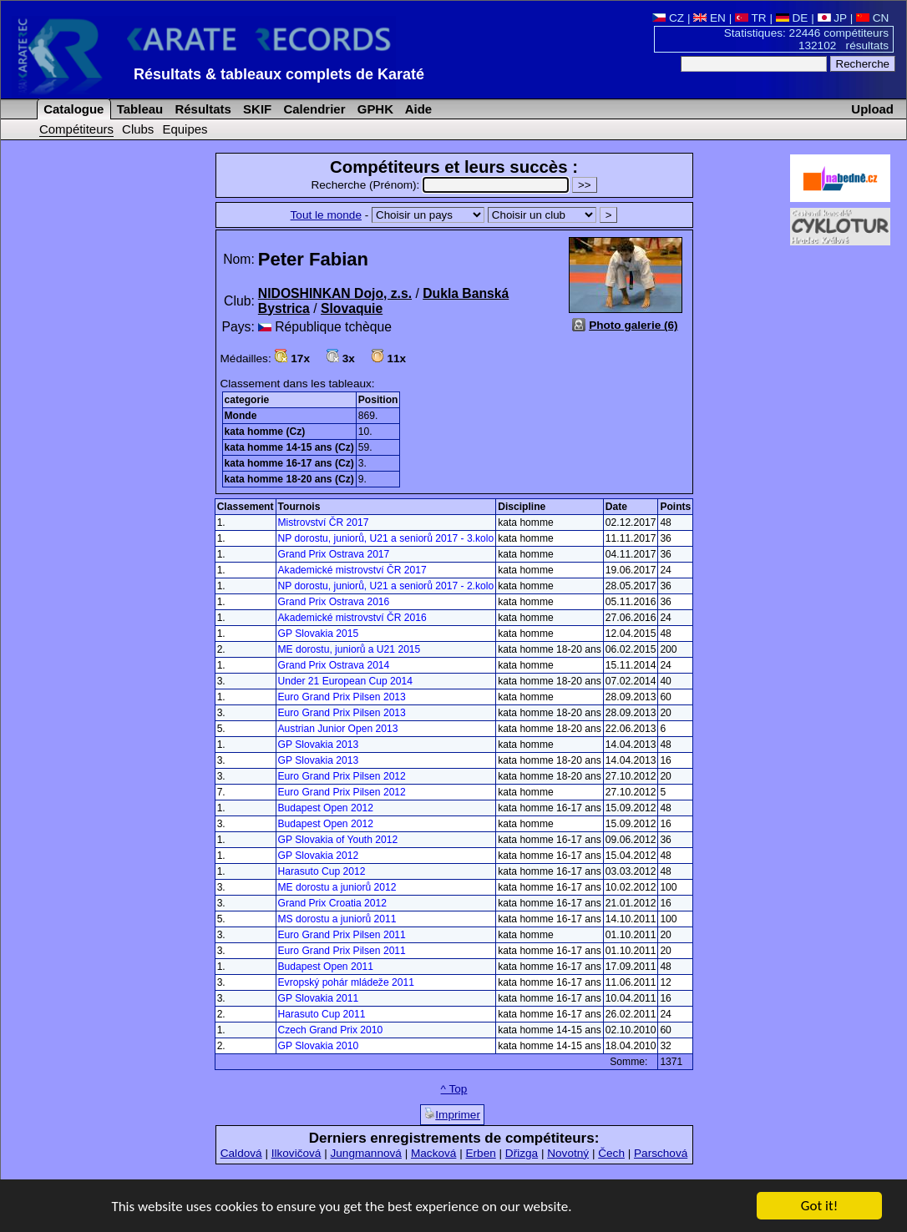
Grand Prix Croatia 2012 (332, 903)
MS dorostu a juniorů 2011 (337, 919)
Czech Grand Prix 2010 (330, 1030)
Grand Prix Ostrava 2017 (334, 554)
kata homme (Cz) (265, 431)
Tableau (139, 109)
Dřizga (521, 1153)
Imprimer (452, 1114)
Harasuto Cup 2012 (322, 871)
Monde (241, 416)
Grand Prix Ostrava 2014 (334, 665)
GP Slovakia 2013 (318, 744)
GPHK (373, 109)
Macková (433, 1153)
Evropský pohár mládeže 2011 (346, 982)
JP (832, 18)
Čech (611, 1153)
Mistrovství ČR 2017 (323, 522)
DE (792, 18)
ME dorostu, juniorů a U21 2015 (349, 649)
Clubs (138, 129)
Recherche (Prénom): (441, 185)
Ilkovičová (296, 1153)
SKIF (255, 109)
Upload (872, 109)
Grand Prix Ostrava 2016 (334, 602)
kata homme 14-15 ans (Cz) (289, 447)
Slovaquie (352, 308)
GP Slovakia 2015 (318, 633)
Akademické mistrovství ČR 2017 (352, 570)
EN (709, 18)
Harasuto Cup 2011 (322, 1014)
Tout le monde (326, 215)
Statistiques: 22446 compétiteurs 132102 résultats (806, 39)
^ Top (454, 1089)
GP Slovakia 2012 (318, 855)
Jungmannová (365, 1153)
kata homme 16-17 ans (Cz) (289, 463)
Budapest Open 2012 (325, 808)
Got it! (819, 1207)
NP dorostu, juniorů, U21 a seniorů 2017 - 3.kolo (386, 538)
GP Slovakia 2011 (318, 998)
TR (751, 18)
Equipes (184, 129)
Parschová (660, 1153)
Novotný (568, 1153)
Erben (480, 1153)
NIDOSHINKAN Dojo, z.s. (335, 293)
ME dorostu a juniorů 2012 (337, 887)
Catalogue (72, 109)
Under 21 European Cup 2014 (345, 681)
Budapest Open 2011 (325, 966)
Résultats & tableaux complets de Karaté (279, 74)
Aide (417, 109)
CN (872, 18)
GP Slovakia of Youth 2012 (338, 840)
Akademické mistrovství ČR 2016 (352, 618)
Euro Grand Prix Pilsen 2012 (342, 776)
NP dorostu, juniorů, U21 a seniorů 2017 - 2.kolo (386, 586)
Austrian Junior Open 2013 (338, 729)
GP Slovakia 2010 (318, 1046)
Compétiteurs (76, 129)
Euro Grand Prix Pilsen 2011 (342, 935)
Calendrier (312, 109)
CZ (668, 18)
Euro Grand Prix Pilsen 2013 (342, 697)
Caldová (241, 1153)
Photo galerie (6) (633, 325)
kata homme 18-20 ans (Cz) (289, 479)
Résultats (201, 109)
